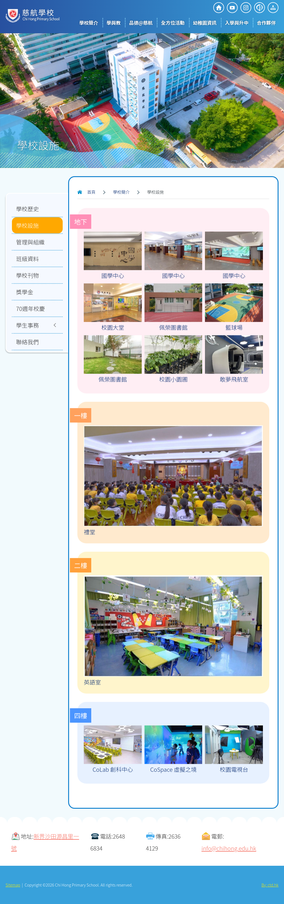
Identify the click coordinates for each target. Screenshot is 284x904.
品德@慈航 (141, 22)
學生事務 (27, 325)
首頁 (91, 192)
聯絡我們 (27, 342)
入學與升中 (236, 22)
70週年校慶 (30, 308)
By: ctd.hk (270, 885)
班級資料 (27, 258)
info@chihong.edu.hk (228, 848)
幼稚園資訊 (205, 22)
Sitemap (13, 885)
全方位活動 (172, 22)
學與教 (113, 22)
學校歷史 (27, 209)
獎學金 (24, 292)
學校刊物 (27, 275)
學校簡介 (88, 22)
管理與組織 (30, 242)
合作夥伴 (266, 22)
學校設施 (27, 225)
